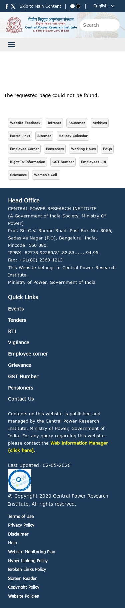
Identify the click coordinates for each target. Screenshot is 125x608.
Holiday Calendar (73, 136)
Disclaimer (18, 534)
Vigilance (18, 342)
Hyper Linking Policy (28, 560)
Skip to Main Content (40, 6)
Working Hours (83, 149)
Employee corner (28, 354)
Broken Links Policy (27, 569)
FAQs (107, 149)
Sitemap (44, 136)
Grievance (18, 175)
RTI (12, 331)
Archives (100, 123)
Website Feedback (25, 123)
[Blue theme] (72, 6)
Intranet (54, 123)
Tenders (17, 320)
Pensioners (55, 149)
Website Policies (23, 596)
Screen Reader (22, 578)
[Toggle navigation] (11, 45)
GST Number (63, 162)
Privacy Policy (21, 525)
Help (12, 542)
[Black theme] (78, 6)
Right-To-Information (27, 162)
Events (16, 309)
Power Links (20, 136)
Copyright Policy (23, 587)
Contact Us (21, 399)
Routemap (76, 123)
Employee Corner (24, 149)
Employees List (93, 162)
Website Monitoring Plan (31, 551)
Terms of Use (21, 516)
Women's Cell (46, 175)
